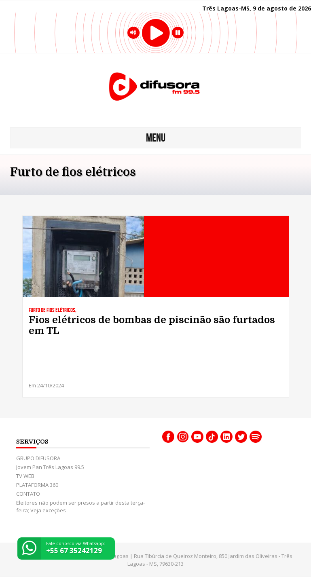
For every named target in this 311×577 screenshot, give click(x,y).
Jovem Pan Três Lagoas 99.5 (50, 467)
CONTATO (28, 493)
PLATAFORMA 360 (37, 484)
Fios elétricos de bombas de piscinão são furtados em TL (152, 325)
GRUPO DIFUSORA (38, 458)
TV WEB (25, 476)
